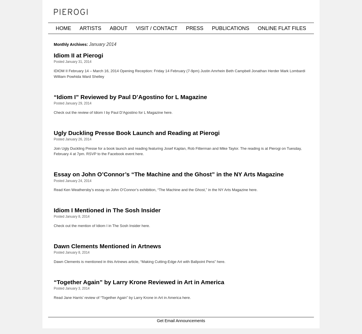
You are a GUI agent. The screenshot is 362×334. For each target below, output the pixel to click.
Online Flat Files (282, 28)
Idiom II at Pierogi (78, 55)
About (119, 28)
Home (63, 28)
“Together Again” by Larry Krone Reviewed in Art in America (139, 282)
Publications (230, 28)
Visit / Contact (157, 28)
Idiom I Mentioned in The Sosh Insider (107, 210)
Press (195, 28)
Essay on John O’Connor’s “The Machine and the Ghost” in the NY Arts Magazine (169, 174)
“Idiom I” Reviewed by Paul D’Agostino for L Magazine (130, 97)
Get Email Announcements (181, 320)
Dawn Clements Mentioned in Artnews (107, 246)
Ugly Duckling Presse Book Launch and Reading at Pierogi (137, 133)
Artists (90, 28)
